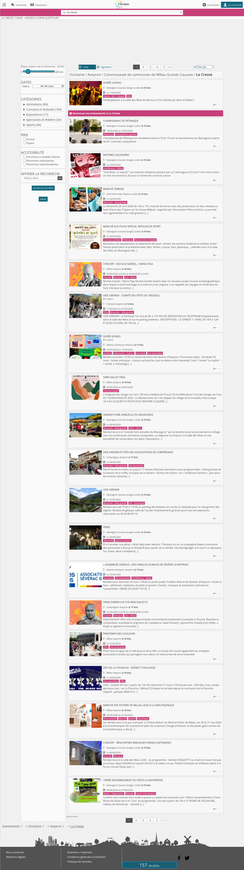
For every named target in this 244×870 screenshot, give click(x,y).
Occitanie (76, 74)
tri (195, 67)
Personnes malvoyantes (40, 161)
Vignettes (104, 67)
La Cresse (77, 826)
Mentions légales (16, 857)
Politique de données (79, 861)
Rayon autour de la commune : (38, 66)
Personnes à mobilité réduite (43, 157)
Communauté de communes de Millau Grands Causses (148, 74)
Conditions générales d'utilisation (86, 857)
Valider (43, 200)
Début (25, 86)
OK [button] (60, 179)
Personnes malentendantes (42, 165)
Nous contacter (15, 852)
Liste (84, 67)
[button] (43, 190)
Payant (30, 143)
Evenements (11, 826)
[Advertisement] (122, 41)
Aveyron (94, 74)
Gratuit (30, 140)
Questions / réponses (79, 852)
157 (149, 865)
